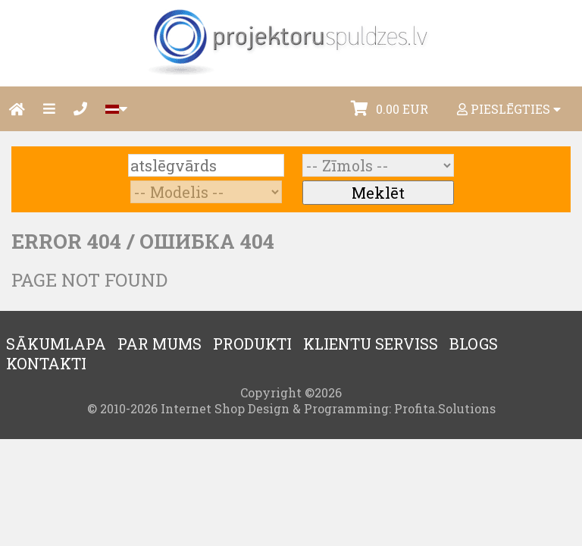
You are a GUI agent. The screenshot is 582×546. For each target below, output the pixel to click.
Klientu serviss (370, 343)
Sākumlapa (56, 343)
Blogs (473, 343)
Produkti (252, 343)
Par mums (159, 343)
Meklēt (378, 192)
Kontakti (46, 363)
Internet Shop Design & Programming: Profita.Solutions (328, 408)
